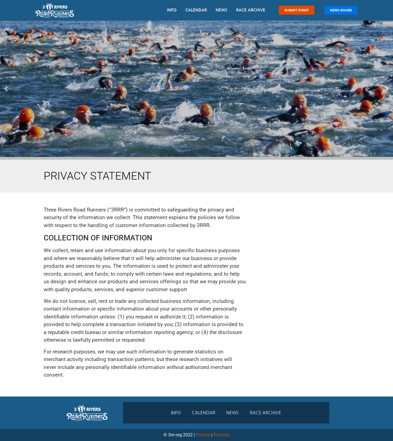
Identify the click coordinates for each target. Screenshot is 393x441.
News (221, 10)
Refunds (221, 434)
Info (172, 10)
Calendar (196, 10)
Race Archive (250, 10)
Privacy (203, 434)
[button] (6, 88)
